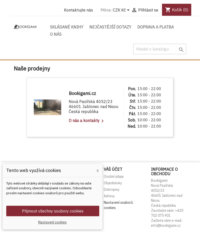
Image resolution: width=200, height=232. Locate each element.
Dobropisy (112, 189)
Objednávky (113, 183)
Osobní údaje (114, 176)
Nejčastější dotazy (110, 27)
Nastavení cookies (52, 222)
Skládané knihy (66, 27)
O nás (56, 34)
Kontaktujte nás (78, 10)
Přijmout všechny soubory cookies (53, 211)
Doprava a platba (155, 27)
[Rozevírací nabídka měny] (122, 11)
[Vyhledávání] (159, 49)
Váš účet (113, 169)
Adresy (109, 196)
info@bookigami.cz (166, 225)
